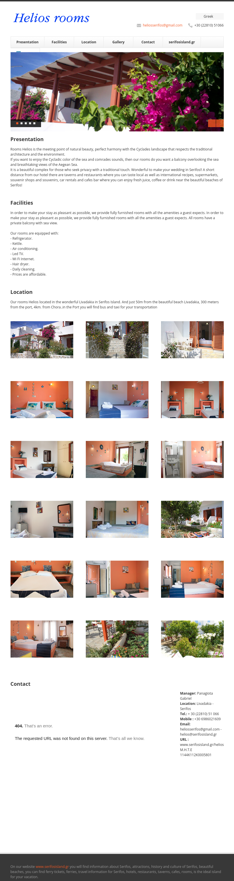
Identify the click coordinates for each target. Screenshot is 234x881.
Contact (148, 42)
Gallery (118, 42)
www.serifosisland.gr (53, 866)
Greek (208, 16)
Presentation (28, 42)
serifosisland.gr (182, 42)
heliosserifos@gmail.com (162, 25)
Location (89, 42)
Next (220, 123)
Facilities (59, 42)
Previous (212, 123)
